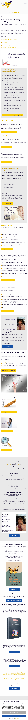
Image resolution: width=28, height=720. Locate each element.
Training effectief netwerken (7, 284)
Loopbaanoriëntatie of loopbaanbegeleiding (12, 115)
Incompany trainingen (6, 468)
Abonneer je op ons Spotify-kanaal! (14, 600)
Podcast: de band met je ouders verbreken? (14, 677)
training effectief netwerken (7, 45)
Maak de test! (14, 688)
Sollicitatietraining (5, 253)
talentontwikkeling (5, 40)
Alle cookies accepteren (14, 715)
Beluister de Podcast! (14, 665)
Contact (8, 346)
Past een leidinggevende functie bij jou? (10, 120)
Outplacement (8, 203)
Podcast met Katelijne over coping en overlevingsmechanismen (14, 674)
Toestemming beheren (14, 712)
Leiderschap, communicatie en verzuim (14, 681)
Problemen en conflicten (6, 151)
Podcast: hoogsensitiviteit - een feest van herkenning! (14, 675)
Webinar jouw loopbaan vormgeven (9, 412)
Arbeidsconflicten (6, 162)
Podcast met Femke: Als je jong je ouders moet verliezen (14, 673)
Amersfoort (18, 464)
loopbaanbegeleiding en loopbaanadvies (10, 39)
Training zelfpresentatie (6, 225)
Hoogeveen (9, 464)
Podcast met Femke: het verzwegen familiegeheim (14, 672)
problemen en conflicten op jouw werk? (9, 47)
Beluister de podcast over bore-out (14, 679)
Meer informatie (14, 589)
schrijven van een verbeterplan (9, 362)
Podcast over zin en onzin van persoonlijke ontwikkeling (14, 678)
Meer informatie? (14, 652)
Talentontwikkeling (5, 135)
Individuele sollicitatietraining (8, 280)
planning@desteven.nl (16, 12)
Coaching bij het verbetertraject (8, 370)
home (2, 16)
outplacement (5, 42)
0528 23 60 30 (17, 10)
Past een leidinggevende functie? (9, 131)
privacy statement (17, 718)
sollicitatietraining (5, 44)
